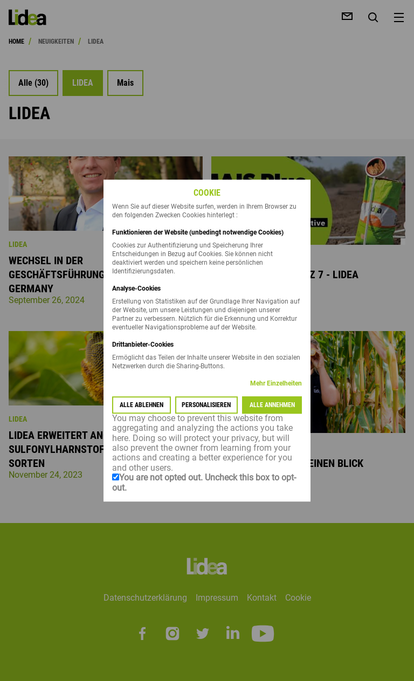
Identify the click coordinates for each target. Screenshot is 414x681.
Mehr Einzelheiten (276, 383)
